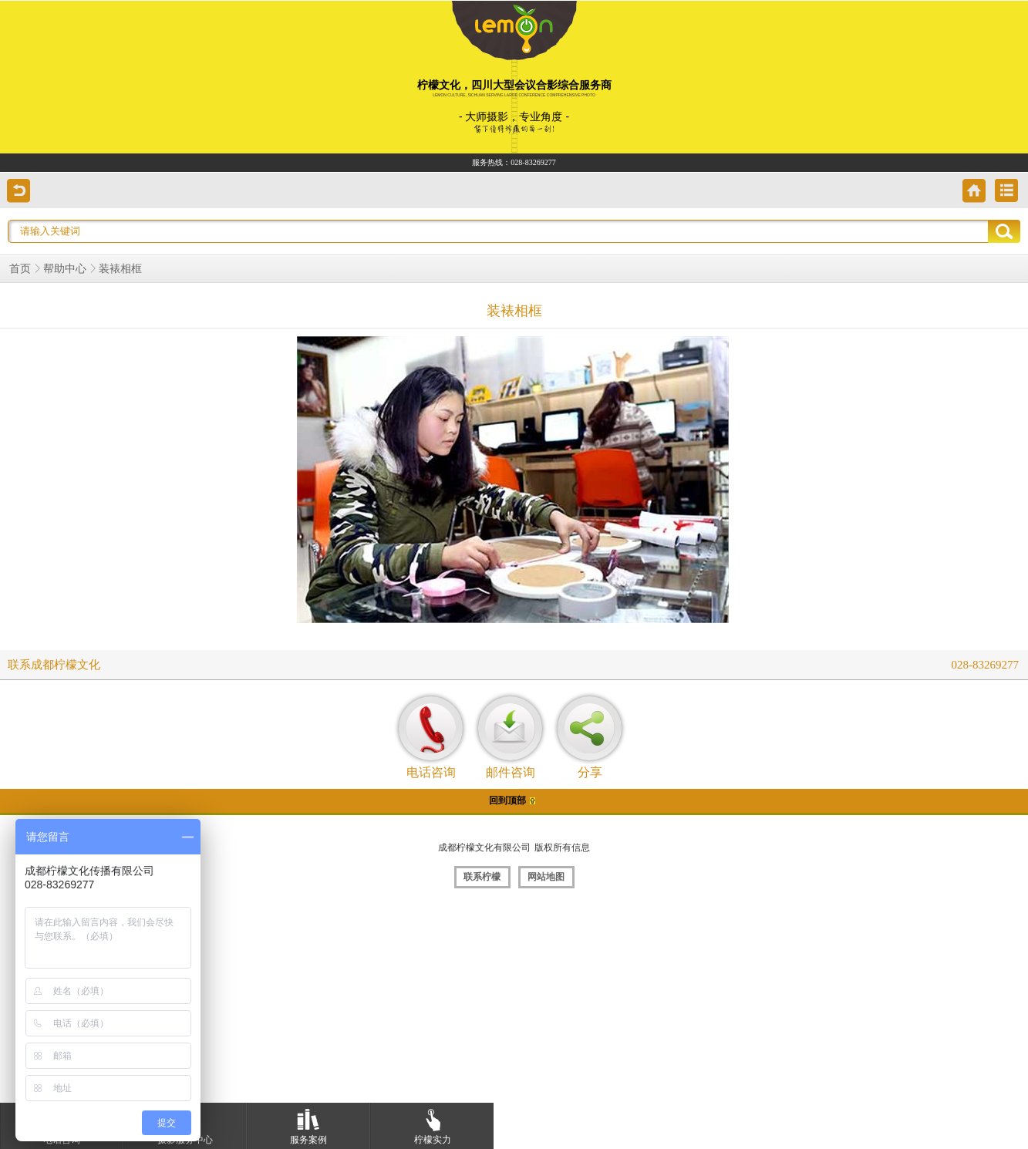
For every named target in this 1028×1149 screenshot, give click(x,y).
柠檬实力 (432, 1124)
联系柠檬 (482, 876)
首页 (20, 269)
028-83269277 (986, 665)
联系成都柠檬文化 (54, 665)
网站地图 (546, 876)
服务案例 (308, 1124)
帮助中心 (64, 269)
